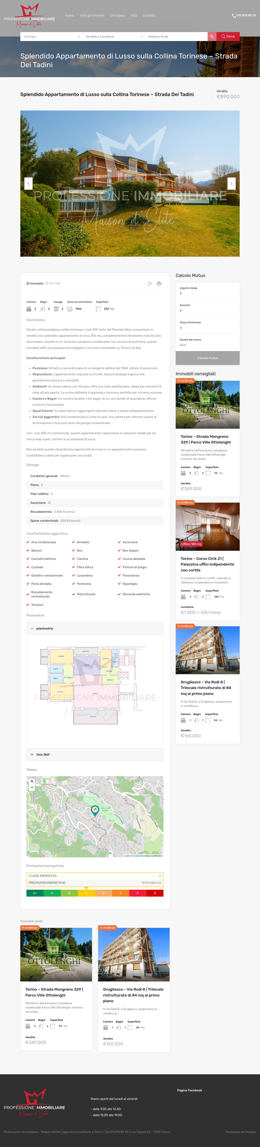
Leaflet (127, 856)
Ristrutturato (86, 594)
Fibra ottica (85, 567)
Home (69, 15)
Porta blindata (41, 584)
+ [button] (32, 782)
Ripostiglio (130, 584)
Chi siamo (117, 15)
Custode (37, 567)
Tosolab (250, 1132)
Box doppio (131, 550)
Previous (28, 183)
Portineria (84, 584)
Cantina (82, 559)
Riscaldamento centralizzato (41, 594)
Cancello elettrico (43, 559)
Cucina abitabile (134, 559)
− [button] (32, 788)
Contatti (149, 15)
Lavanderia (85, 575)
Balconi (36, 550)
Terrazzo (37, 605)
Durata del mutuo (190, 339)
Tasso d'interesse (190, 322)
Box (79, 550)
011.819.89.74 (246, 15)
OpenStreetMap (142, 856)
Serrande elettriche (136, 594)
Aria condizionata (43, 542)
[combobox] (51, 36)
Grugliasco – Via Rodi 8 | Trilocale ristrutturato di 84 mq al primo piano (133, 995)
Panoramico (131, 575)
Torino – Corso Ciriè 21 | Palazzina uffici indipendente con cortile (207, 564)
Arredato (83, 542)
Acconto (185, 305)
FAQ (134, 15)
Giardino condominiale (47, 575)
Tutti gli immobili (92, 15)
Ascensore (130, 542)
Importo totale (188, 288)
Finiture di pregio (135, 567)
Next (232, 183)
